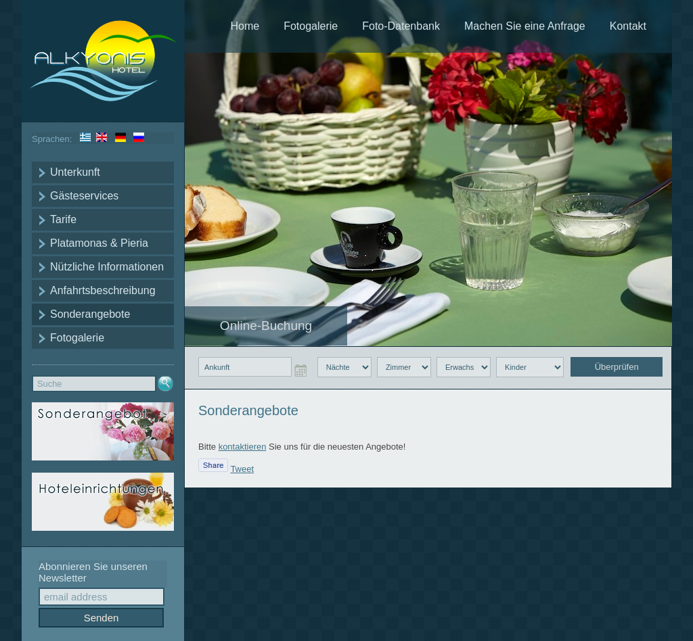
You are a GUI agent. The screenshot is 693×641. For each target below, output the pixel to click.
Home (244, 26)
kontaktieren (243, 447)
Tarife (63, 219)
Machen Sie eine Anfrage (524, 26)
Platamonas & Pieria (99, 243)
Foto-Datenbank (401, 26)
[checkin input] (245, 367)
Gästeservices (84, 195)
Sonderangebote (90, 314)
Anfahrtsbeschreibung (103, 290)
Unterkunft (75, 172)
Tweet (242, 469)
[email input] (101, 597)
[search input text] (94, 383)
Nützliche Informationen (107, 266)
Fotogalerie (77, 337)
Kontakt (628, 26)
